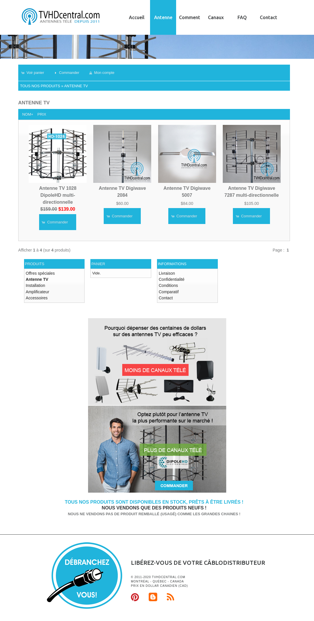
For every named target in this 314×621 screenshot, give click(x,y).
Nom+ (27, 114)
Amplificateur (37, 290)
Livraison (166, 273)
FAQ (242, 17)
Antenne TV (76, 86)
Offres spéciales (39, 273)
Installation (35, 284)
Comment (189, 17)
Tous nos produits (40, 86)
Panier (98, 264)
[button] (35, 73)
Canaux (216, 17)
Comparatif (168, 290)
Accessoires (36, 296)
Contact (268, 17)
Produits (34, 264)
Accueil (137, 17)
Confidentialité (170, 278)
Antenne (163, 17)
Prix (41, 114)
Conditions (167, 284)
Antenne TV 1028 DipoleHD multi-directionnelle (57, 194)
